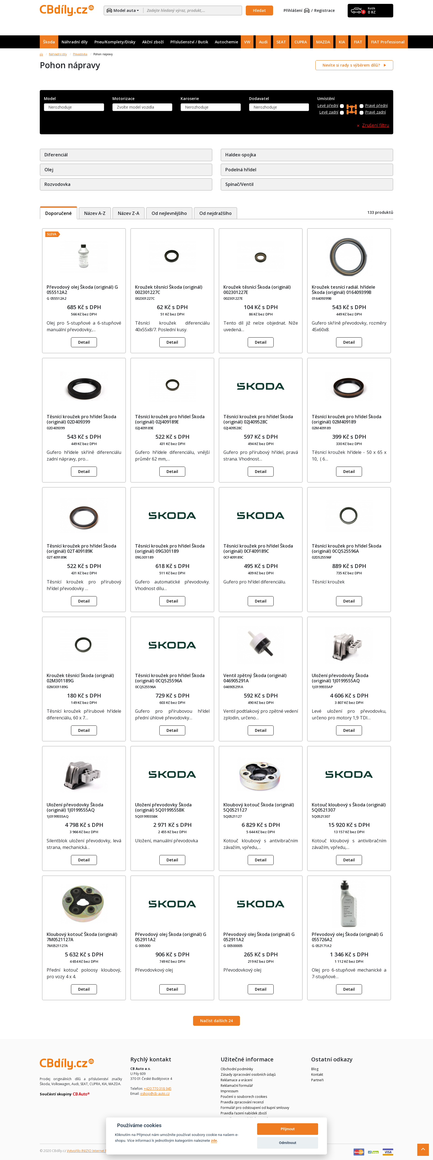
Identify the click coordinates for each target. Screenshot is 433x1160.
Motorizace (123, 98)
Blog (314, 1069)
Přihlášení (297, 10)
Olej (48, 170)
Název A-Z (95, 213)
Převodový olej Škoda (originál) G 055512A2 (82, 289)
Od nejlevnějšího (171, 213)
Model (50, 98)
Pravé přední (376, 105)
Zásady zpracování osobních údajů (248, 1074)
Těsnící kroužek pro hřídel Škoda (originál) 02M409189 (346, 419)
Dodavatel (259, 98)
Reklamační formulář (237, 1085)
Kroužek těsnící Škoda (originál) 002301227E (257, 289)
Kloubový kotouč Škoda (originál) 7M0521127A (82, 937)
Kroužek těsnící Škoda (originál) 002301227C (168, 289)
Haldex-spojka (240, 155)
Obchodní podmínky (237, 1069)
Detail (84, 342)
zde (214, 1140)
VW (247, 41)
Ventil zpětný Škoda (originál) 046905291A (255, 678)
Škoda (49, 41)
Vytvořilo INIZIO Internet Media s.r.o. (95, 1150)
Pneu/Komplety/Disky (115, 41)
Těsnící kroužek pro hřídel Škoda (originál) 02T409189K (81, 548)
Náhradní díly (75, 41)
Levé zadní (328, 112)
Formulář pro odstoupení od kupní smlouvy (255, 1107)
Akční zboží (153, 41)
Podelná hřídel (240, 170)
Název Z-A (129, 213)
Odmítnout (287, 1143)
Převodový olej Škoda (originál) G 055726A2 (347, 937)
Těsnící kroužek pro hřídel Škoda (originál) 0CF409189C (258, 548)
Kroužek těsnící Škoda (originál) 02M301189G (80, 678)
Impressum (229, 1091)
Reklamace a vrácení (236, 1080)
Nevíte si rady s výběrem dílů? (352, 65)
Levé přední (327, 105)
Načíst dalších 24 (216, 1020)
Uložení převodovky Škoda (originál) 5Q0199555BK (163, 807)
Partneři (317, 1080)
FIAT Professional (388, 41)
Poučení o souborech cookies (244, 1096)
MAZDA (323, 41)
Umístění (326, 98)
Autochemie (226, 41)
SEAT (281, 41)
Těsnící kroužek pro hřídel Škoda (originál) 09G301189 (170, 548)
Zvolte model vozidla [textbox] (135, 107)
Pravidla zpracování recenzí (242, 1102)
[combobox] (74, 107)
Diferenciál (56, 155)
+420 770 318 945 (157, 1088)
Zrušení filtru (375, 125)
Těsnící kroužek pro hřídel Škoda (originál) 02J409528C (258, 419)
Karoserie (190, 98)
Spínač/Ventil (239, 184)
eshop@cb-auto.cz (155, 1093)
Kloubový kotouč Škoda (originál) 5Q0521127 (258, 807)
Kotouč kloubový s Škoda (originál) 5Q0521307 (349, 807)
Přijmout (287, 1129)
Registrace (324, 10)
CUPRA (300, 41)
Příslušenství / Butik (189, 41)
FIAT (358, 41)
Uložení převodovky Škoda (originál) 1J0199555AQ (340, 678)
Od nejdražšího (217, 213)
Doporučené (58, 213)
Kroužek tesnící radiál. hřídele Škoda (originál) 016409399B (343, 289)
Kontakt (317, 1074)
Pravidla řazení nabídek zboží (244, 1113)
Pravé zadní (375, 112)
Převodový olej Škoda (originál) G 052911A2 (170, 937)
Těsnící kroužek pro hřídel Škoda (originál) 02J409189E (170, 419)
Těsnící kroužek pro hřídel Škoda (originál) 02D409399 (81, 419)
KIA (342, 41)
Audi (263, 41)
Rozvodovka (57, 184)
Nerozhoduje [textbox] (60, 107)
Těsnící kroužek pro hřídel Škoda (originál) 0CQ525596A (346, 548)
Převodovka (80, 54)
